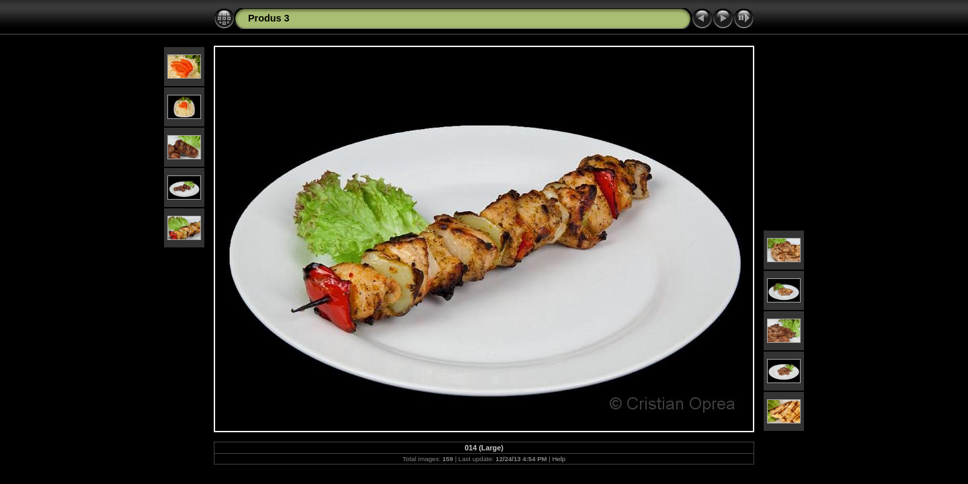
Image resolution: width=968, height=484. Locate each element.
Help (558, 458)
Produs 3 (269, 18)
